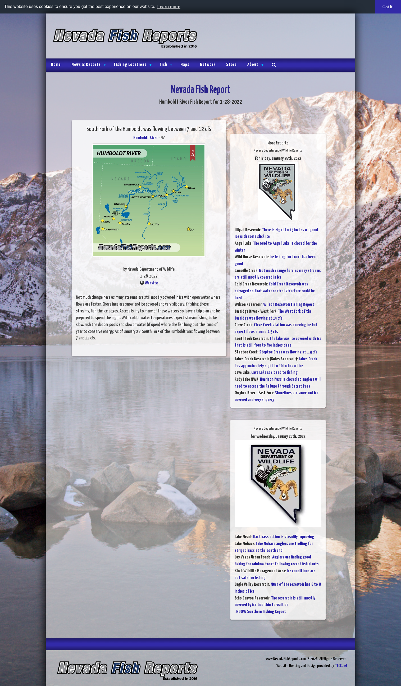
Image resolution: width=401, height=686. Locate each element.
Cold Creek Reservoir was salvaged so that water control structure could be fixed (275, 291)
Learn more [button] (168, 6)
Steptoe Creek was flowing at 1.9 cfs (288, 352)
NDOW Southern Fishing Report (261, 612)
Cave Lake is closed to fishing (274, 372)
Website (151, 283)
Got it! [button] (388, 7)
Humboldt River (145, 138)
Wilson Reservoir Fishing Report (288, 304)
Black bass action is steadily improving (283, 537)
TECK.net (341, 666)
